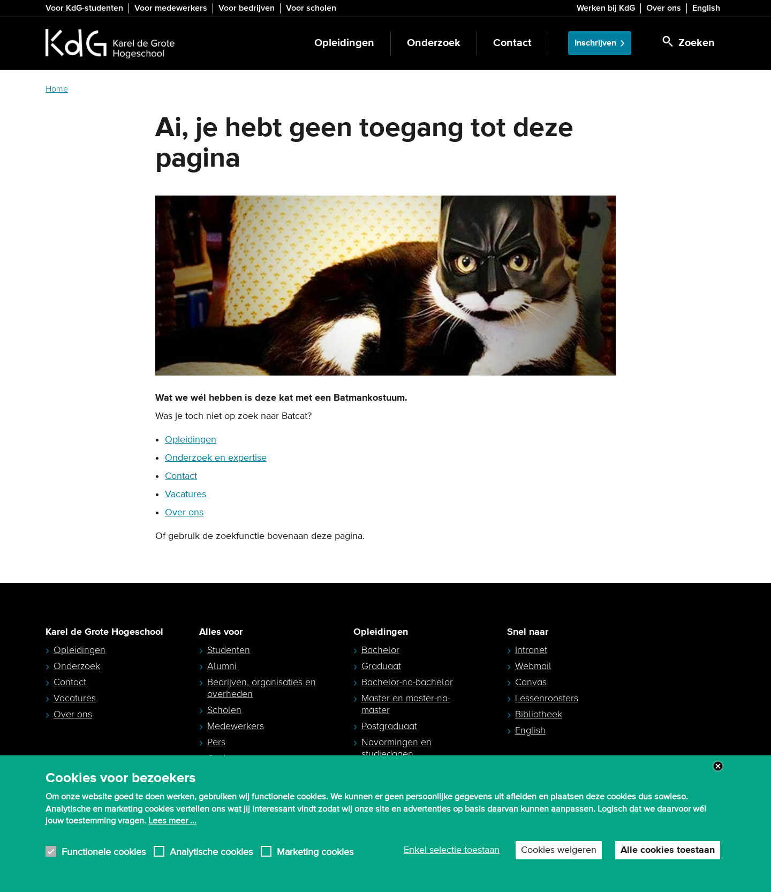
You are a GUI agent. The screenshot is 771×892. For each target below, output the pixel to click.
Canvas (531, 682)
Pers (216, 742)
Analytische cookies (211, 851)
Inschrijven (595, 43)
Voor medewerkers (170, 8)
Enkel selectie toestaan (452, 850)
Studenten (228, 650)
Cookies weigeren (558, 850)
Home (57, 89)
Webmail (533, 666)
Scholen (224, 710)
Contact (512, 43)
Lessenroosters (546, 698)
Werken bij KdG (606, 8)
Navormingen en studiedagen (396, 748)
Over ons (663, 8)
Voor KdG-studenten (84, 8)
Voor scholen (311, 8)
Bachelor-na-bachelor (407, 682)
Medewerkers (235, 726)
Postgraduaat (389, 726)
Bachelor (380, 650)
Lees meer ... (172, 820)
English (706, 8)
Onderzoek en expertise (216, 458)
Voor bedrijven (246, 8)
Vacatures (185, 494)
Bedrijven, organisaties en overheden (261, 688)
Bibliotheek (538, 714)
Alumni (222, 666)
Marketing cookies (315, 851)
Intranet (531, 650)
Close (718, 766)
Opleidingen (344, 43)
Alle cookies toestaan (668, 850)
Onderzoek (433, 43)
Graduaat (381, 666)
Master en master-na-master (405, 704)
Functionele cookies (104, 851)
